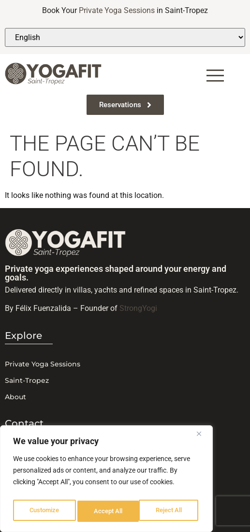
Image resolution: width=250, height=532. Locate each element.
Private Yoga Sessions (117, 10)
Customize (44, 511)
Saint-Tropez (27, 380)
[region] (106, 481)
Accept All (170, 511)
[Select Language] (125, 37)
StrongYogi (138, 308)
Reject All (107, 511)
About (15, 396)
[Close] (202, 439)
